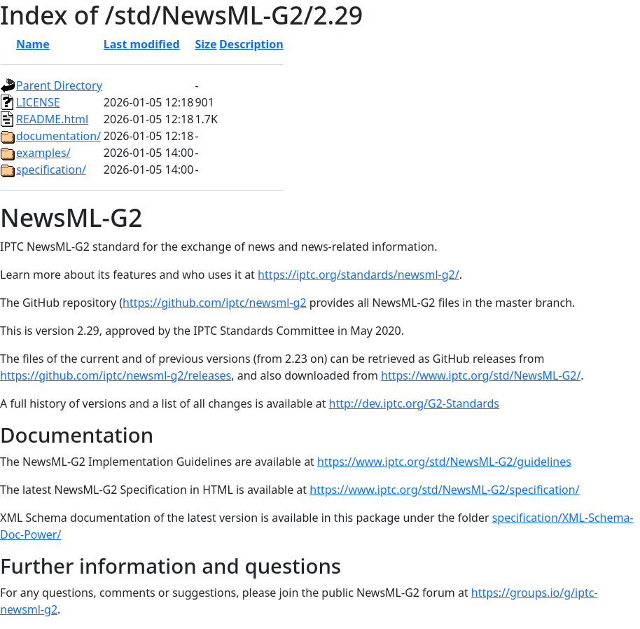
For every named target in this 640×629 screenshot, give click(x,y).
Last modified (142, 44)
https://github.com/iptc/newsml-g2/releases (115, 375)
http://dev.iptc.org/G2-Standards (414, 403)
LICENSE (38, 102)
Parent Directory (59, 85)
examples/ (43, 152)
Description (251, 44)
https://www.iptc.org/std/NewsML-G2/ (480, 375)
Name (33, 44)
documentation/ (58, 136)
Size (205, 44)
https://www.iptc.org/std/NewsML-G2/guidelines (444, 461)
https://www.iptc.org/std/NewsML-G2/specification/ (444, 489)
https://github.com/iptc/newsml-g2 (215, 302)
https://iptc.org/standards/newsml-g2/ (358, 274)
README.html (52, 119)
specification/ (51, 169)
